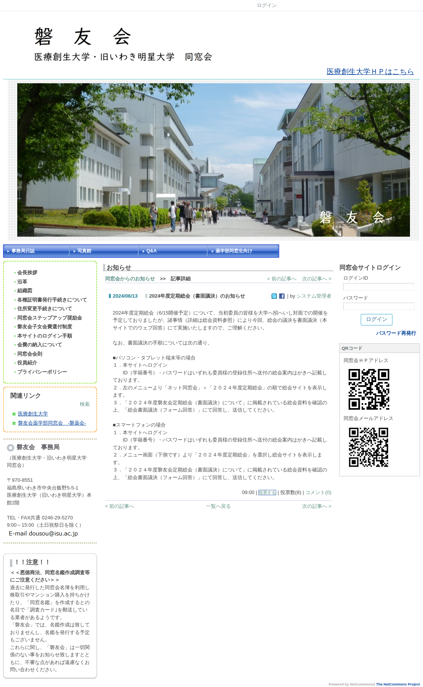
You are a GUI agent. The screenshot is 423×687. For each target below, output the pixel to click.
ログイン (267, 5)
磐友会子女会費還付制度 (42, 326)
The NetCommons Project (398, 684)
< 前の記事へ (281, 279)
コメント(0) (318, 492)
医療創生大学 (33, 414)
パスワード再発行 (396, 333)
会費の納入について (37, 345)
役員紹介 (25, 363)
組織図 (22, 290)
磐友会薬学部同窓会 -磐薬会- (52, 423)
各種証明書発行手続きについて (50, 300)
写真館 (84, 251)
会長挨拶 (25, 272)
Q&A (151, 251)
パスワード (355, 298)
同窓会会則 (27, 354)
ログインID (355, 278)
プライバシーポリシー (40, 372)
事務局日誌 (23, 251)
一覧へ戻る (218, 506)
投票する (267, 492)
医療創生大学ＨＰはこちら (370, 72)
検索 (85, 404)
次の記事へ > (316, 279)
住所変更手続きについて (42, 308)
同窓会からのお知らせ (130, 279)
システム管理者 (313, 296)
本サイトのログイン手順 (42, 336)
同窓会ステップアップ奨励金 (47, 318)
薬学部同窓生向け (234, 251)
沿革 (20, 282)
